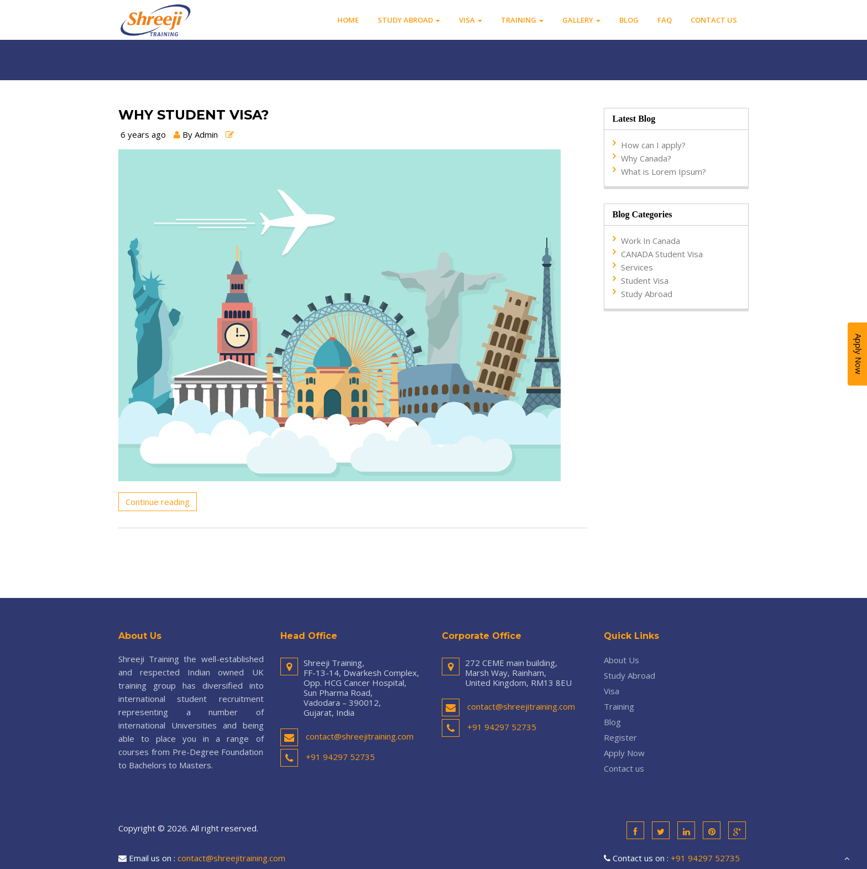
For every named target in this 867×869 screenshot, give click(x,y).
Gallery (581, 20)
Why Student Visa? (193, 115)
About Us (621, 659)
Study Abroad (409, 20)
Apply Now (624, 752)
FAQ (664, 20)
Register (620, 737)
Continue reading (158, 501)
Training (522, 20)
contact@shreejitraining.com (360, 736)
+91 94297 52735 (340, 756)
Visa (470, 20)
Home (348, 20)
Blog (629, 20)
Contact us (714, 20)
